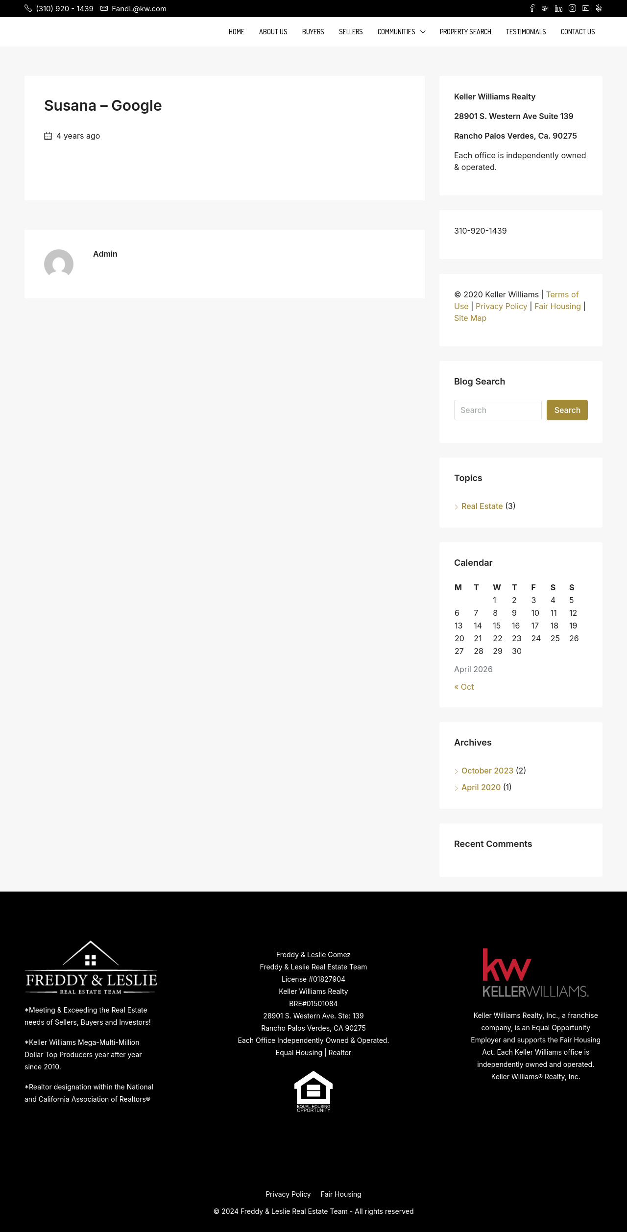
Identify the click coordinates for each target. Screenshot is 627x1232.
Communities (396, 31)
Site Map (470, 318)
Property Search (465, 31)
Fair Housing (557, 306)
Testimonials (526, 31)
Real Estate (482, 506)
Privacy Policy (502, 306)
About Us (273, 31)
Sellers (351, 31)
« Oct (464, 687)
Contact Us (578, 31)
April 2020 (481, 787)
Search (568, 410)
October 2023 (487, 770)
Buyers (313, 31)
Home (236, 31)
